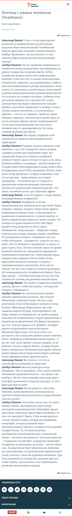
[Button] (63, 35)
